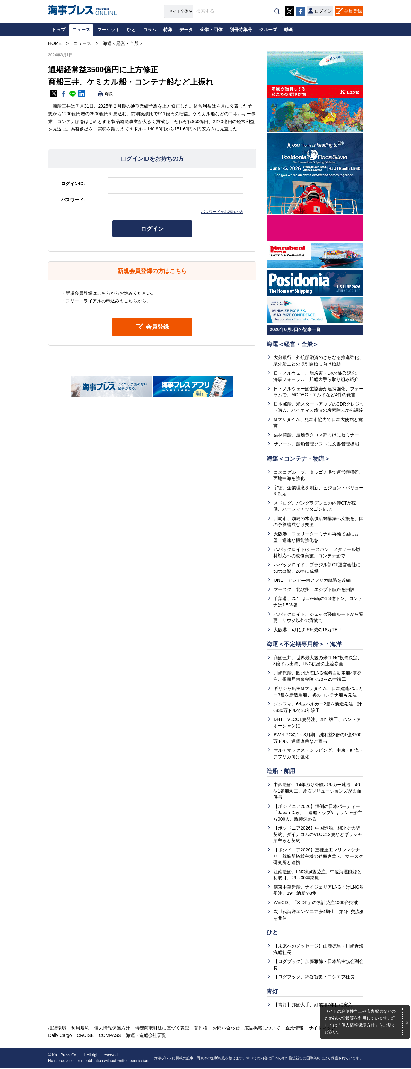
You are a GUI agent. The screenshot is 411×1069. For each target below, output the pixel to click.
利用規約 (80, 1029)
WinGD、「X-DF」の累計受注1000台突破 (316, 903)
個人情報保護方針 (358, 1025)
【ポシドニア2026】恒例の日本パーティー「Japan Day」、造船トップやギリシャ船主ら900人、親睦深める (317, 813)
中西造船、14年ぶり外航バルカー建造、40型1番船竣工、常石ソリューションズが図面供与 (317, 792)
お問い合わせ (225, 1029)
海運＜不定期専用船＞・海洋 (304, 645)
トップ (58, 29)
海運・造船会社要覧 (145, 1036)
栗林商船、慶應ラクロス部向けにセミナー (316, 435)
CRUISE (84, 1036)
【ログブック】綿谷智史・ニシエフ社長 (314, 978)
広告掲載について (261, 1029)
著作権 (200, 1029)
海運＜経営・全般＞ (293, 344)
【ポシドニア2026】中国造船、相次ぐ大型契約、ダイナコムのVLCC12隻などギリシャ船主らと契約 (317, 835)
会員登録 (353, 10)
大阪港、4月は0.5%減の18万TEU (307, 630)
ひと (272, 933)
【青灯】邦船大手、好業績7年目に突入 (313, 1006)
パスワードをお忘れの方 (222, 212)
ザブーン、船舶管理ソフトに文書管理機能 (316, 444)
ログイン (152, 229)
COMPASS (109, 1036)
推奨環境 (57, 1029)
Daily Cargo (60, 1036)
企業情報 (293, 1029)
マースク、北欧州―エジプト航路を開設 (314, 589)
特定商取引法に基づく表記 (161, 1029)
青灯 (272, 993)
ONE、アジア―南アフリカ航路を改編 (312, 580)
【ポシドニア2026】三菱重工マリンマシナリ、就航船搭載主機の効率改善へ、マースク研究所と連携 (318, 857)
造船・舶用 (281, 772)
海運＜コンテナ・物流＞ (298, 459)
